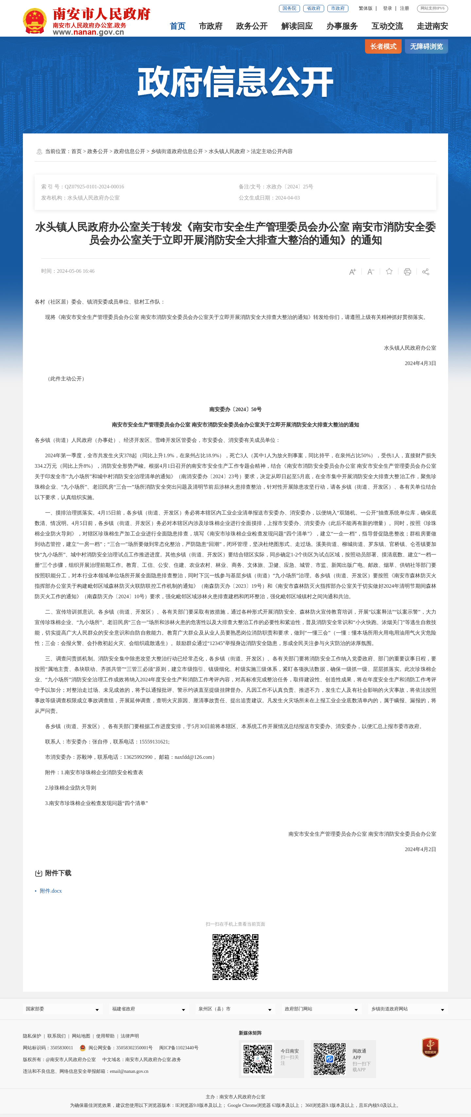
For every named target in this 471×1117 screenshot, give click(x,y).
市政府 (338, 8)
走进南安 (432, 26)
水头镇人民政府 (227, 151)
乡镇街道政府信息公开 (177, 151)
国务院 (289, 8)
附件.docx (51, 891)
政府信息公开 (129, 151)
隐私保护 (32, 1039)
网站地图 (81, 1039)
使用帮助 (105, 1039)
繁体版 (366, 8)
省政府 (314, 8)
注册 (404, 8)
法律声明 (130, 1039)
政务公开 (252, 26)
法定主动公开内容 (272, 151)
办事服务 (342, 26)
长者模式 (383, 46)
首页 (177, 26)
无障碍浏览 (426, 46)
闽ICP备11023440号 (178, 1051)
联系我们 (56, 1039)
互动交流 (387, 26)
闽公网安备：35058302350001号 (116, 1051)
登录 (387, 8)
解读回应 (297, 26)
